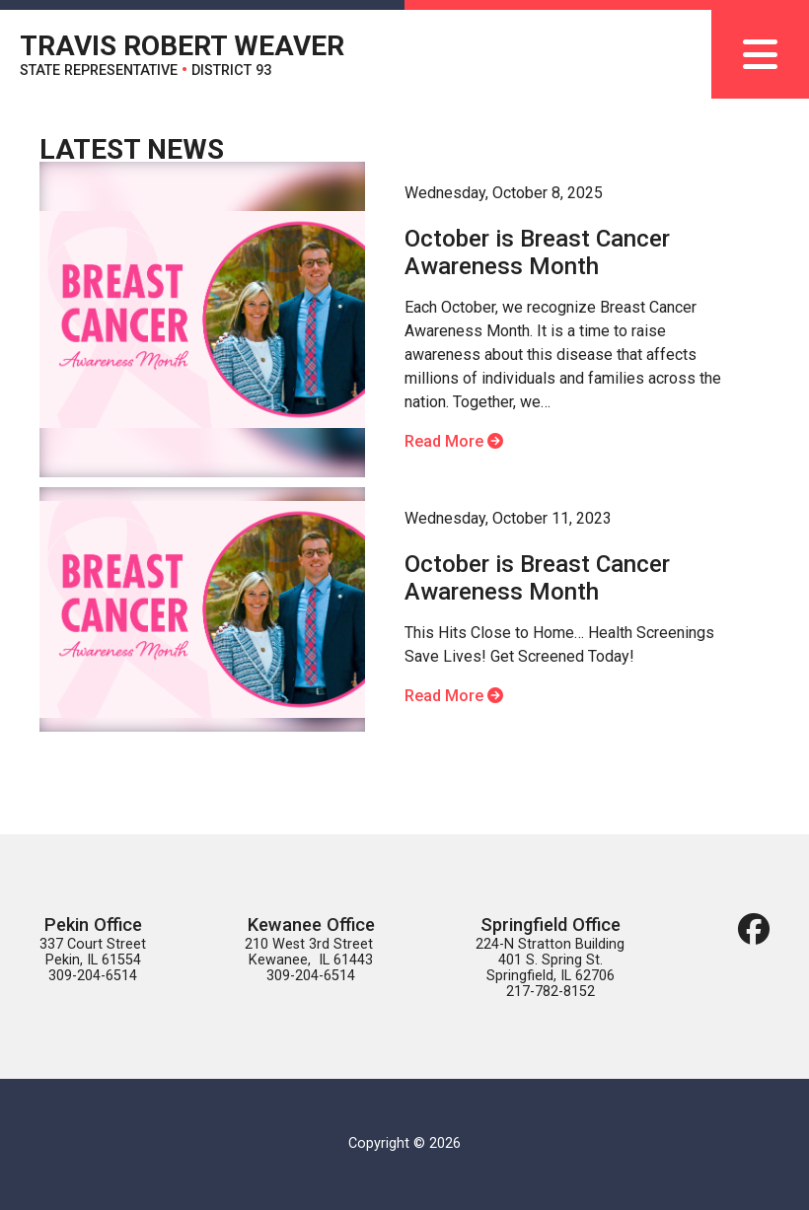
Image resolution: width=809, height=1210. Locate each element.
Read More (453, 441)
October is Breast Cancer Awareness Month (537, 252)
